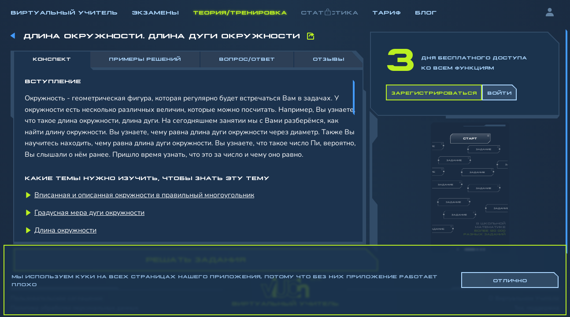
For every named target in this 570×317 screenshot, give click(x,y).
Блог (426, 12)
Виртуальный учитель (64, 12)
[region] (285, 145)
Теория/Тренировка (240, 12)
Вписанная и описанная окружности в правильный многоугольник (144, 195)
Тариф (386, 12)
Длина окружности (65, 230)
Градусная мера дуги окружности (89, 212)
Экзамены (155, 12)
